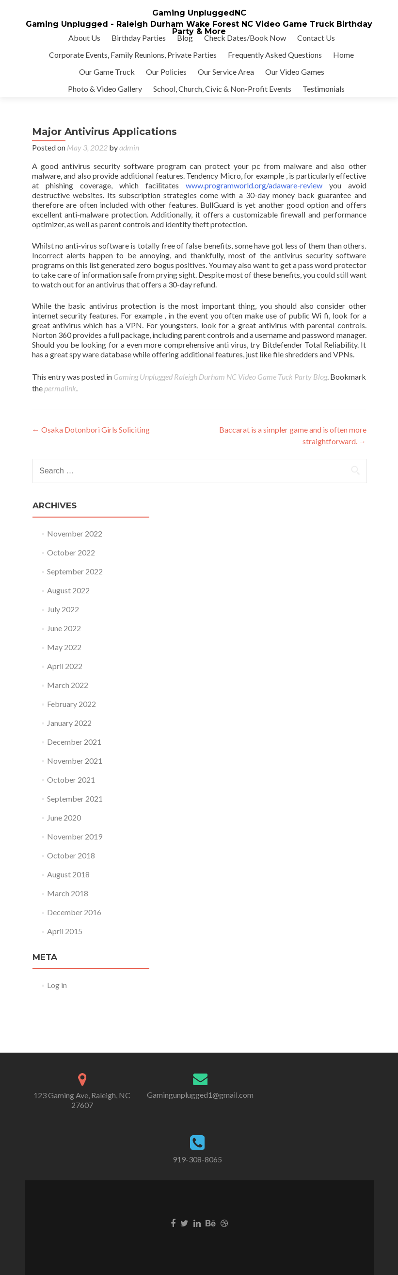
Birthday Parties (138, 37)
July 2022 (63, 609)
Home (343, 54)
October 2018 (71, 855)
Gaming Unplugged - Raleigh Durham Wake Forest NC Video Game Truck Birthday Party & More (199, 27)
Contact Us (316, 37)
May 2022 (64, 647)
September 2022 (75, 571)
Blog (185, 37)
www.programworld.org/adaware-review (254, 185)
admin (129, 147)
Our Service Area (226, 71)
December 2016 (74, 912)
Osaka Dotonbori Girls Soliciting (91, 429)
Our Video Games (294, 71)
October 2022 (71, 552)
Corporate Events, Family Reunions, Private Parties (133, 54)
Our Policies (166, 71)
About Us (84, 37)
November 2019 (74, 836)
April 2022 (64, 666)
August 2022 (68, 590)
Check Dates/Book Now (245, 37)
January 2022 (69, 722)
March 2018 (67, 893)
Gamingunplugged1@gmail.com (200, 1094)
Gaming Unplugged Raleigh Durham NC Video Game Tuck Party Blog (220, 376)
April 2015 (64, 931)
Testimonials (323, 88)
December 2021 (74, 741)
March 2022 (67, 684)
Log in (57, 985)
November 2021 (74, 760)
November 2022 (74, 533)
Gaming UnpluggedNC (199, 12)
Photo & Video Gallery (105, 88)
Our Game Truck (107, 71)
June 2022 (64, 628)
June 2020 (64, 817)
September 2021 (75, 798)
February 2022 (71, 703)
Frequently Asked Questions (275, 54)
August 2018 (68, 874)
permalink (60, 388)
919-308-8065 (197, 1159)
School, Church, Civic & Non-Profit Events (222, 88)
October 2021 (71, 779)
